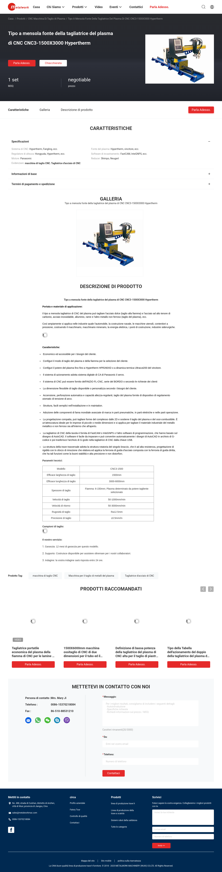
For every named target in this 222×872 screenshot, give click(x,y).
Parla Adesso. (21, 63)
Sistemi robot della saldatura (124, 820)
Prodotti (21, 18)
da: (105, 737)
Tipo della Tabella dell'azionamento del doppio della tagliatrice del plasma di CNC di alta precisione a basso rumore (188, 656)
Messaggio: (110, 696)
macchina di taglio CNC (45, 575)
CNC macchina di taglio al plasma (46, 18)
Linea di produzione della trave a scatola (122, 812)
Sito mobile (106, 861)
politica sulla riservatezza (129, 861)
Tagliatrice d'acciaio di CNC (139, 575)
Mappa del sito (88, 861)
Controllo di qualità (78, 816)
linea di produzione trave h (123, 803)
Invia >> (161, 845)
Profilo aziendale (77, 803)
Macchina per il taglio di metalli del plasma (91, 575)
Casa (11, 18)
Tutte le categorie (119, 827)
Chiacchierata (53, 63)
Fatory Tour (75, 809)
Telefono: (109, 754)
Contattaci (113, 773)
